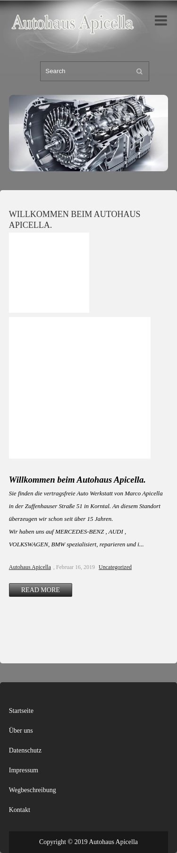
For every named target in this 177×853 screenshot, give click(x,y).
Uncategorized (115, 567)
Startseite (21, 710)
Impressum (23, 770)
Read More (40, 590)
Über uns (21, 730)
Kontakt (19, 809)
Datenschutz (25, 750)
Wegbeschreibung (32, 790)
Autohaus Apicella (30, 567)
